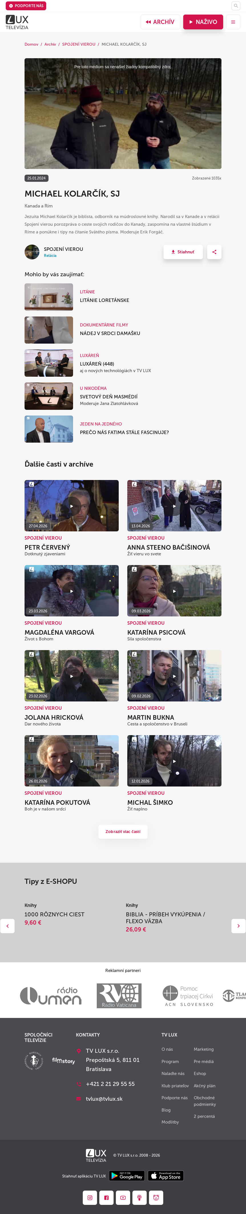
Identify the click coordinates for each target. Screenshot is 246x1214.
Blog (166, 1110)
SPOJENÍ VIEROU (78, 44)
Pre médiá (204, 1061)
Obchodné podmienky (205, 1101)
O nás (167, 1049)
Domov (31, 44)
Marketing (204, 1049)
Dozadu (7, 926)
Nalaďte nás (173, 1073)
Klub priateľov (175, 1085)
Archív (159, 22)
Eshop (200, 1073)
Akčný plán (204, 1085)
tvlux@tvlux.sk (104, 1098)
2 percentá (204, 1116)
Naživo (202, 22)
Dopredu (238, 926)
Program (170, 1061)
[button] (183, 252)
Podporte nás (26, 6)
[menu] (233, 22)
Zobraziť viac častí (123, 831)
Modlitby (170, 1122)
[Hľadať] (235, 5)
